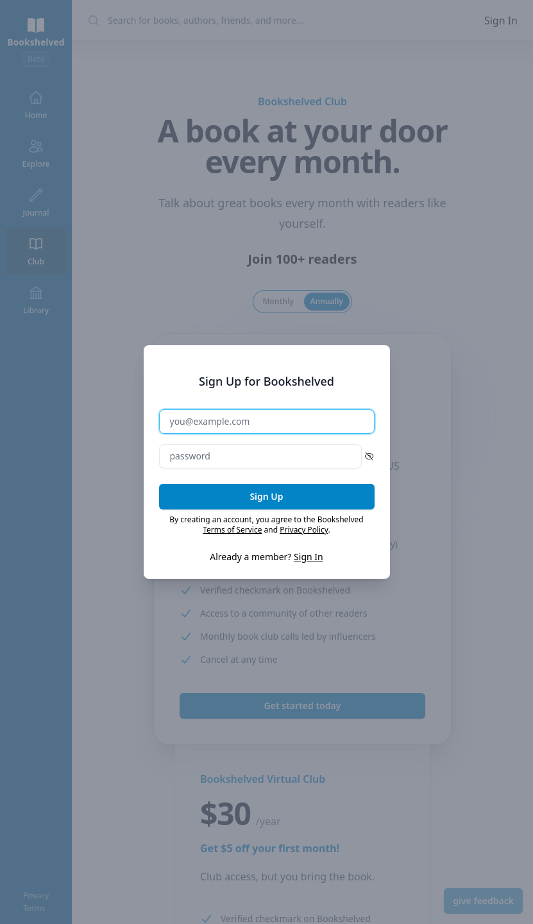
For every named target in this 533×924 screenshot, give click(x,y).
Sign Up (266, 496)
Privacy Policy (304, 529)
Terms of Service (232, 529)
